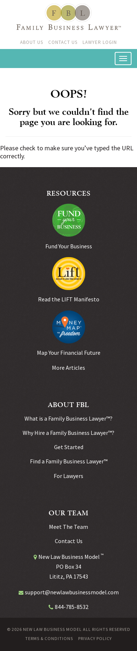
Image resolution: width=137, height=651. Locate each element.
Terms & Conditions (49, 638)
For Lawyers (68, 475)
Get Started (68, 447)
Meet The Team (68, 526)
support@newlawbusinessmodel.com (72, 592)
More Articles (68, 367)
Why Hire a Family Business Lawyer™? (68, 432)
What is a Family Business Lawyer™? (68, 418)
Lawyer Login (100, 42)
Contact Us (62, 42)
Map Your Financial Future (68, 352)
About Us (31, 42)
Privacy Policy (95, 638)
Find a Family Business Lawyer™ (68, 461)
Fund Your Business (68, 246)
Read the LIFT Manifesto (68, 299)
